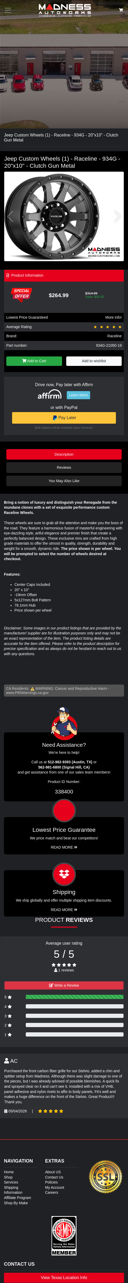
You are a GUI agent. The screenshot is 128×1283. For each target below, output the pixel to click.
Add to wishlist (94, 361)
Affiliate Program (17, 1198)
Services (11, 1182)
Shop (8, 1177)
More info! (113, 317)
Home (9, 1172)
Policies (51, 1182)
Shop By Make (16, 1203)
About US (53, 1172)
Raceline (114, 336)
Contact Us (54, 1177)
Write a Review (64, 985)
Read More (64, 847)
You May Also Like (64, 481)
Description (64, 454)
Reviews (64, 467)
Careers (51, 1192)
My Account (54, 1187)
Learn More (78, 395)
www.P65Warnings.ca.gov (27, 693)
